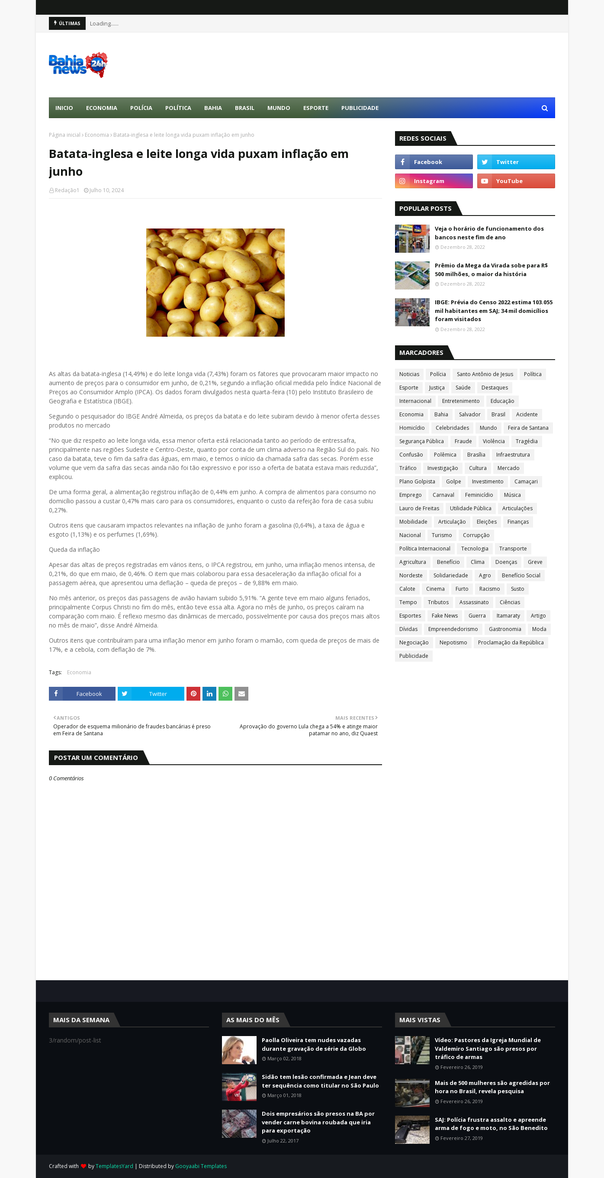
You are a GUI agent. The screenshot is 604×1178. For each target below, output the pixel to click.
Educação (502, 401)
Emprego (410, 495)
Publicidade (413, 656)
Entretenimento (461, 401)
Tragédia (527, 441)
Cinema (435, 588)
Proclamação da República (511, 642)
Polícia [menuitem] (141, 108)
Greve (535, 562)
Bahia (441, 414)
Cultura (478, 468)
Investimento (488, 481)
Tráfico (408, 468)
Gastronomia (505, 629)
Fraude (463, 441)
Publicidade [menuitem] (360, 108)
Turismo (442, 535)
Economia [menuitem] (101, 108)
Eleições (487, 521)
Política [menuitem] (178, 108)
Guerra (477, 615)
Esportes (410, 615)
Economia (97, 134)
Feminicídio (479, 495)
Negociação (414, 642)
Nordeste (411, 575)
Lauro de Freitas (419, 508)
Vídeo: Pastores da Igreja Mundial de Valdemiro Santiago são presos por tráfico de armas (488, 1048)
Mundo (488, 427)
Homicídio (412, 427)
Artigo (538, 615)
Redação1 (67, 190)
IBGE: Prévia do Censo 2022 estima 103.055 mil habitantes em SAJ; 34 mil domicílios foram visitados (494, 310)
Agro (485, 575)
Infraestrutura (513, 454)
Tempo (408, 602)
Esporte (408, 387)
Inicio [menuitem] (64, 108)
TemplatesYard (114, 1166)
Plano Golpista (417, 481)
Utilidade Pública (471, 508)
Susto (517, 588)
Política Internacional (424, 548)
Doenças (506, 562)
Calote (407, 588)
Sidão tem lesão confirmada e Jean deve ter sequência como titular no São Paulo (320, 1081)
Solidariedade (451, 575)
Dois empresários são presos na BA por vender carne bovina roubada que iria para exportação (318, 1122)
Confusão (411, 454)
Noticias (409, 374)
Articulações (517, 508)
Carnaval (443, 495)
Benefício (448, 562)
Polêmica (445, 454)
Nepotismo (453, 642)
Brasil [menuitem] (244, 108)
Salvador (470, 414)
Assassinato (474, 602)
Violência (494, 441)
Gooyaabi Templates (201, 1166)
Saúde (463, 387)
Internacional (415, 401)
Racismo (489, 588)
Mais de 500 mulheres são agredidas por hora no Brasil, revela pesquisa (492, 1087)
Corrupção (476, 535)
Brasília (476, 454)
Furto (462, 588)
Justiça (437, 387)
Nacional (410, 535)
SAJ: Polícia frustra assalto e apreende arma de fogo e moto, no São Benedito (491, 1124)
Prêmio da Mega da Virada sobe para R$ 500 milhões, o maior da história (491, 269)
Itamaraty (508, 615)
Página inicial (64, 134)
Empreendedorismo (453, 629)
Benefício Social (521, 575)
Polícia (438, 374)
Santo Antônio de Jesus (485, 374)
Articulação (452, 521)
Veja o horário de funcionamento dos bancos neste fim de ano (489, 233)
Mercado (509, 468)
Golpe (453, 481)
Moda (539, 629)
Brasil (498, 414)
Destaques (495, 387)
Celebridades (452, 427)
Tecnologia (474, 548)
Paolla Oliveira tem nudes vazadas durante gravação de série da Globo (314, 1044)
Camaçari (526, 481)
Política (533, 374)
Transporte (513, 548)
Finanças (518, 521)
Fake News (445, 615)
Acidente (527, 414)
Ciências (510, 602)
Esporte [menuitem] (315, 108)
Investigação (442, 468)
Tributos (438, 602)
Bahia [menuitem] (213, 108)
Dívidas (408, 629)
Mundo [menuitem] (278, 108)
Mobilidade (413, 521)
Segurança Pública (421, 441)
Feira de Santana (528, 427)
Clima (478, 562)
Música (512, 495)
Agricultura (412, 562)
